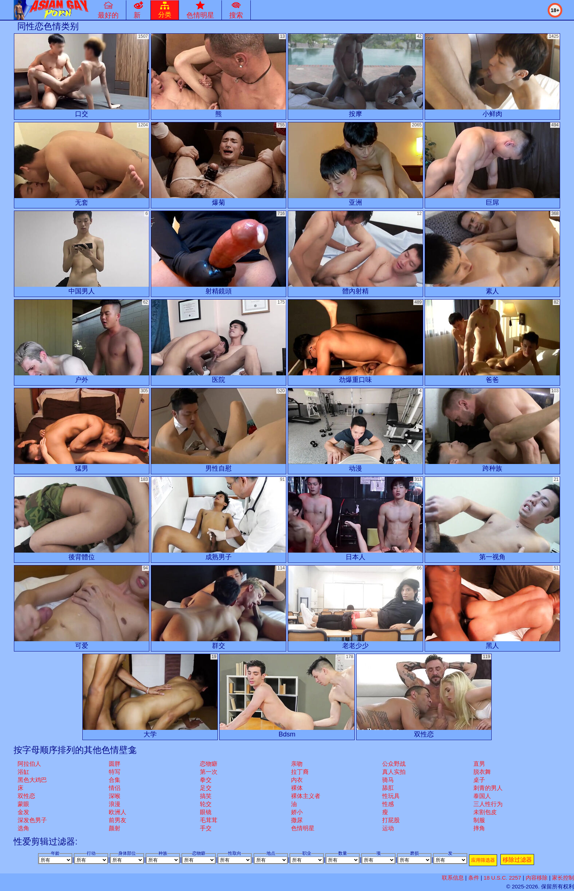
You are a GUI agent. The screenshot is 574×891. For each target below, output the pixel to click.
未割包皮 (485, 812)
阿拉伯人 (29, 764)
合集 (114, 780)
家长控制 (563, 878)
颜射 (114, 828)
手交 (206, 828)
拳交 (206, 780)
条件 (473, 878)
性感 (388, 804)
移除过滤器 (517, 860)
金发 (23, 812)
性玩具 (391, 796)
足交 (206, 788)
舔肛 (388, 788)
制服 (479, 820)
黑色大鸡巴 (32, 780)
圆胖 (114, 764)
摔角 (479, 828)
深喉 (114, 796)
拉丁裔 (300, 772)
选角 (23, 828)
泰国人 (482, 796)
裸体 (297, 788)
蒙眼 (23, 804)
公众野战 (394, 764)
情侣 (114, 788)
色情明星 (302, 828)
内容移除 (537, 878)
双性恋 (26, 796)
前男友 (117, 820)
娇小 (297, 812)
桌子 (479, 780)
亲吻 (297, 764)
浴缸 (23, 772)
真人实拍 (394, 772)
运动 (388, 828)
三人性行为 (488, 804)
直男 (479, 764)
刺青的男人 (488, 788)
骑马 (388, 780)
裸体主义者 (305, 796)
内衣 (297, 780)
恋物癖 (208, 764)
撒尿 (297, 820)
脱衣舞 (482, 772)
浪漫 (114, 804)
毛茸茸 (208, 820)
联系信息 (453, 878)
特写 (114, 772)
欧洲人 (117, 812)
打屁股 (391, 820)
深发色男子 (32, 820)
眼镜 (206, 812)
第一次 (208, 772)
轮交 (206, 804)
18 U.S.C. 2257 (502, 878)
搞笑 (206, 796)
